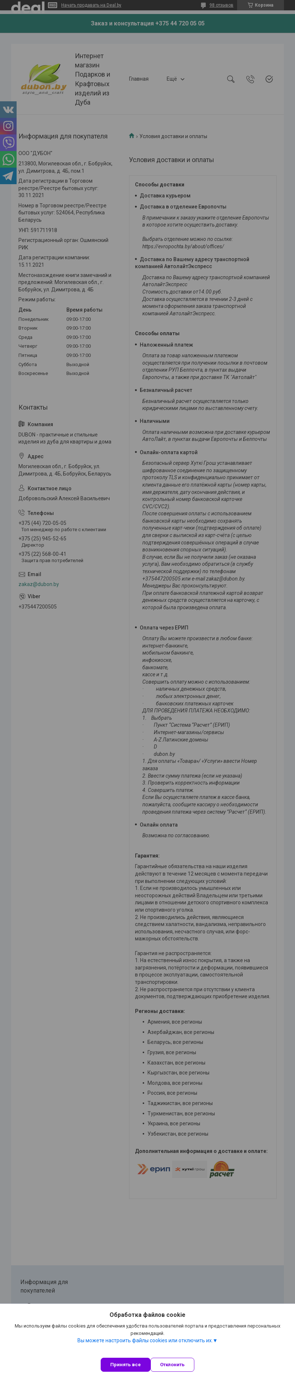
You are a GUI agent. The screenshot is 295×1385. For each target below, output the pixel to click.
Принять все (125, 1364)
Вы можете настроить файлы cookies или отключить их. (145, 1340)
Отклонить (172, 1364)
